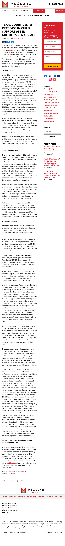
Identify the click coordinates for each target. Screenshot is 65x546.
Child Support (12, 471)
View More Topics (49, 121)
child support (12, 463)
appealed (11, 50)
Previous (6, 481)
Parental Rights (50, 100)
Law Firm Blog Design (53, 532)
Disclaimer (21, 497)
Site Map (41, 497)
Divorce (48, 89)
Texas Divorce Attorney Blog (16, 4)
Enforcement (49, 119)
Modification (22, 471)
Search (52, 137)
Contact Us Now (52, 66)
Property (48, 94)
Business (48, 116)
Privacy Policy (31, 497)
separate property (51, 102)
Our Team (13, 11)
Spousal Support (51, 113)
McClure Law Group (20, 532)
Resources (12, 497)
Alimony (48, 110)
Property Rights (50, 105)
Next (21, 481)
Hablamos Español (49, 28)
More (61, 11)
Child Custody (50, 92)
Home (4, 11)
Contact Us (39, 11)
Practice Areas (26, 11)
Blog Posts (58, 497)
